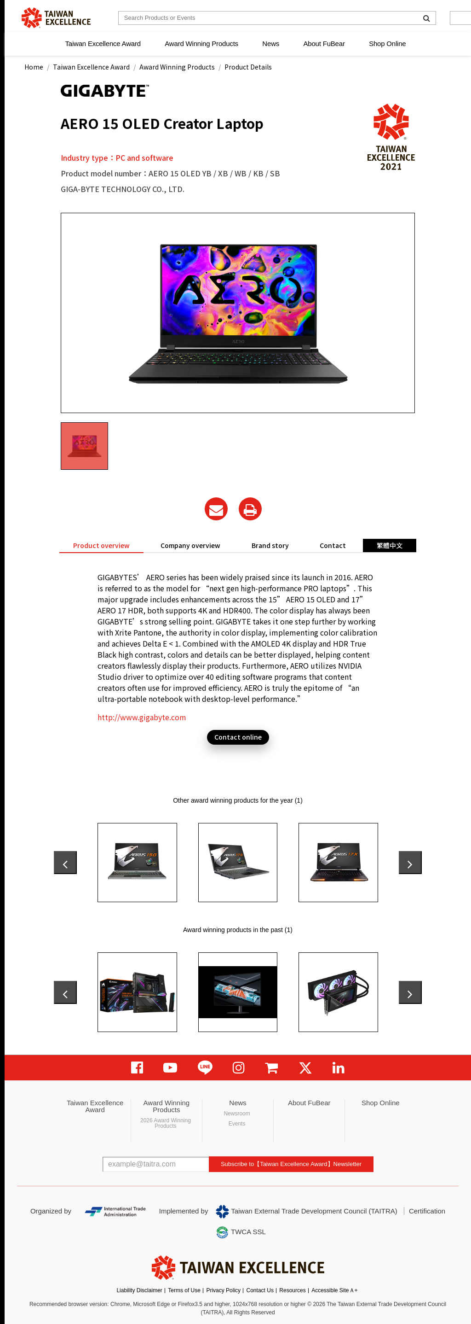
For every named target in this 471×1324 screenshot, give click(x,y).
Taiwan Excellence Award (102, 43)
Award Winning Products (201, 43)
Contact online (238, 736)
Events (237, 1123)
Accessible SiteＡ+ (334, 1290)
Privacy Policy (223, 1290)
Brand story (270, 545)
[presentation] (65, 862)
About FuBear (324, 43)
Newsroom (237, 1113)
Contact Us (260, 1290)
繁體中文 (389, 545)
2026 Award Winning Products (165, 1123)
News (270, 43)
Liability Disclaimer (139, 1290)
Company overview (190, 545)
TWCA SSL (240, 1232)
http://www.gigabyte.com (142, 717)
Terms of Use (184, 1290)
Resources (292, 1290)
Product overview (101, 545)
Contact (333, 545)
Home (33, 66)
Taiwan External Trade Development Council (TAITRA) (306, 1212)
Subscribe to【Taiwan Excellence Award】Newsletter (291, 1164)
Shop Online (387, 43)
